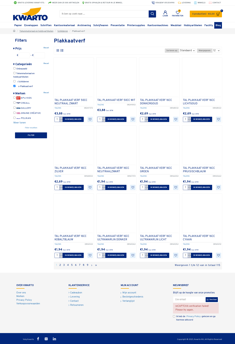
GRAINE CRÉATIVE (27, 113)
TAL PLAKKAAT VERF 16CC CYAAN (199, 238)
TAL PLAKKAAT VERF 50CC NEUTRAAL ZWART (71, 102)
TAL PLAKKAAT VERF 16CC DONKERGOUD (156, 102)
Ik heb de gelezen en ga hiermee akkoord (194, 317)
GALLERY (22, 108)
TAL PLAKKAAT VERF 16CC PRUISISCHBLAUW (199, 170)
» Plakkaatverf (23, 86)
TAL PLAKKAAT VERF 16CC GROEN (156, 170)
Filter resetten (31, 128)
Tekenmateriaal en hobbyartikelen (36, 31)
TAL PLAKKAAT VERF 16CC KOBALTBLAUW (70, 238)
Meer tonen (19, 122)
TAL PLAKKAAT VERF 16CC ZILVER (70, 170)
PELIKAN (22, 118)
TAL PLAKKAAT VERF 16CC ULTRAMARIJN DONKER (113, 238)
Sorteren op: (169, 50)
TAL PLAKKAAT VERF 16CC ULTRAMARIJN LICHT (156, 238)
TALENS (58, 108)
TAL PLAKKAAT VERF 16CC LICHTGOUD (199, 102)
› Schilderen (21, 81)
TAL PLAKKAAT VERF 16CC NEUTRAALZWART (113, 170)
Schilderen (62, 31)
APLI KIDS (22, 98)
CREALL (21, 103)
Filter (31, 135)
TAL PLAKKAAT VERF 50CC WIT (116, 100)
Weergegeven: (206, 50)
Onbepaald (20, 68)
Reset (46, 48)
